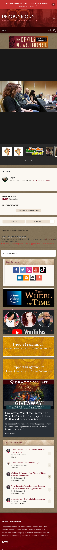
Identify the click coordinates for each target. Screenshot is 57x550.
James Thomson (20, 449)
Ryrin (13, 171)
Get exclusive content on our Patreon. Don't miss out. (28, 342)
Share (13, 215)
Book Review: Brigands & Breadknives (28, 493)
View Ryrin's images (41, 174)
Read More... (10, 427)
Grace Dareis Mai (20, 459)
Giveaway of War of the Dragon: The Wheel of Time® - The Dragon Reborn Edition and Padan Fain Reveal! (28, 410)
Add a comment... (11, 247)
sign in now (49, 233)
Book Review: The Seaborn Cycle (26, 456)
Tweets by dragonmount (12, 540)
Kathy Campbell (19, 472)
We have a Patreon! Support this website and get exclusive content (27, 4)
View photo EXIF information (28, 204)
